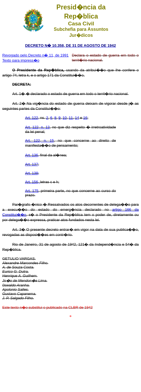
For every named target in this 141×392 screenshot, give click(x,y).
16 (85, 118)
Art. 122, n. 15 (39, 140)
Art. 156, (32, 182)
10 (65, 118)
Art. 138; (32, 173)
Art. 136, (32, 155)
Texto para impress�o (20, 60)
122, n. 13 (37, 127)
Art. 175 (31, 191)
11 (71, 118)
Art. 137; (32, 164)
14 (77, 118)
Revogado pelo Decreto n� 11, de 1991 (35, 55)
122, (32, 118)
